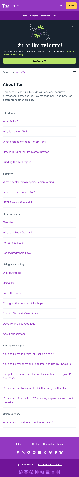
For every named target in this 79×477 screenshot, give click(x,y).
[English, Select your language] (15, 5)
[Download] (61, 5)
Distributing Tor (12, 272)
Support (34, 15)
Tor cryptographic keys (17, 252)
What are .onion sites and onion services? (28, 422)
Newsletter (48, 444)
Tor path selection (13, 242)
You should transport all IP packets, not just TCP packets (37, 363)
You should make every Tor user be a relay (28, 353)
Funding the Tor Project (17, 162)
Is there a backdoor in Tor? (19, 192)
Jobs (18, 444)
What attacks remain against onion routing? (29, 182)
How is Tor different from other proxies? (26, 151)
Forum (60, 444)
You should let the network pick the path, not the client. (36, 388)
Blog (54, 15)
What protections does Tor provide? (24, 141)
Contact (36, 444)
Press (26, 444)
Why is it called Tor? (15, 131)
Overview (8, 222)
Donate (71, 5)
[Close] (72, 26)
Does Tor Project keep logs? (20, 323)
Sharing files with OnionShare (20, 313)
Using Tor (8, 283)
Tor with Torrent (12, 293)
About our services (14, 333)
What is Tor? (10, 121)
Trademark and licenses (50, 464)
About (25, 15)
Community (45, 15)
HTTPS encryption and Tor (18, 202)
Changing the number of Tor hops (23, 303)
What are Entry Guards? (17, 232)
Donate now (39, 61)
